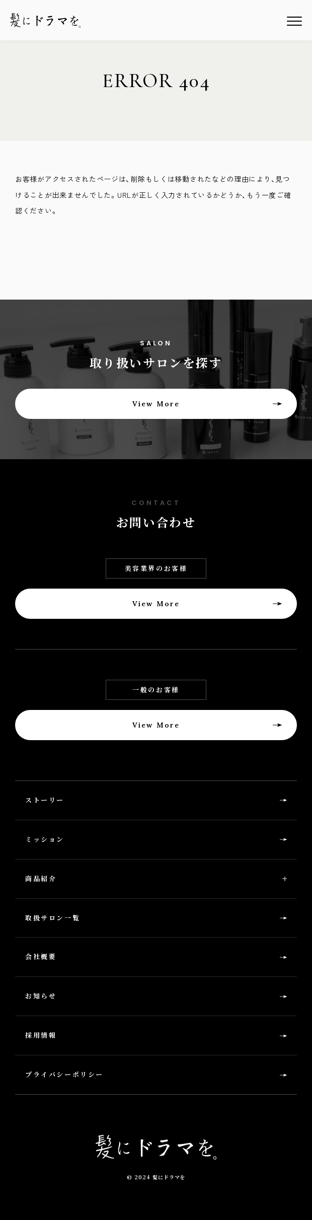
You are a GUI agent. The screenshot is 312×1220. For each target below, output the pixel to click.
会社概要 (40, 956)
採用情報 (40, 1035)
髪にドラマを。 (45, 20)
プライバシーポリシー (64, 1074)
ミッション (44, 839)
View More (156, 403)
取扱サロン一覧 (52, 917)
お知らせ (40, 995)
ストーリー (44, 800)
